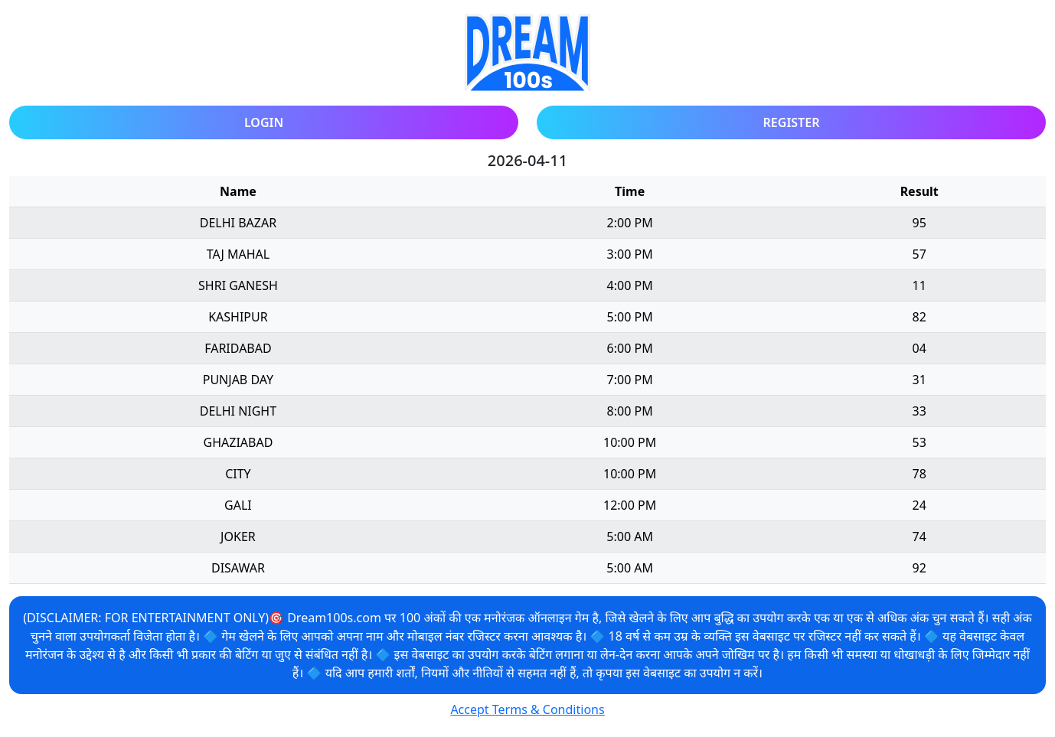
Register (791, 122)
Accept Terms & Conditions (527, 709)
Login (263, 122)
